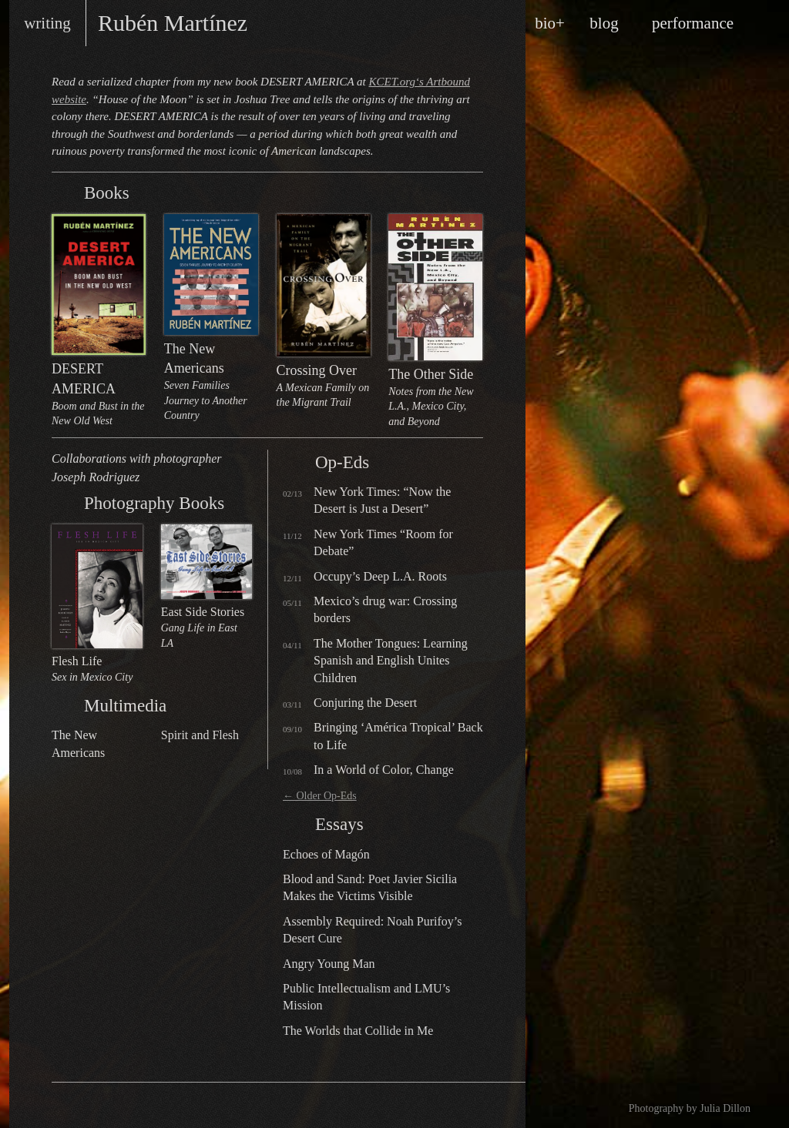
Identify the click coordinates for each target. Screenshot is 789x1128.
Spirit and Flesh (200, 734)
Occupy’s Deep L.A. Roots (380, 576)
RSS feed (74, 1105)
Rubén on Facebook (97, 1105)
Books (64, 192)
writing (47, 23)
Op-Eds (295, 462)
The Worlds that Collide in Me (358, 1030)
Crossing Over (324, 312)
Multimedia (64, 705)
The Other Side (435, 322)
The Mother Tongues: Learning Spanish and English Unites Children (391, 660)
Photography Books (64, 502)
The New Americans (211, 318)
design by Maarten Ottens (444, 1104)
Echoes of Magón (326, 854)
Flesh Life (97, 604)
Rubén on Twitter (120, 1105)
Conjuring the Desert (365, 702)
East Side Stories (206, 587)
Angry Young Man (329, 963)
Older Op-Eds (320, 796)
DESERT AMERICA (99, 321)
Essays (295, 824)
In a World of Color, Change (384, 769)
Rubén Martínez (172, 22)
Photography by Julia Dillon (689, 1108)
